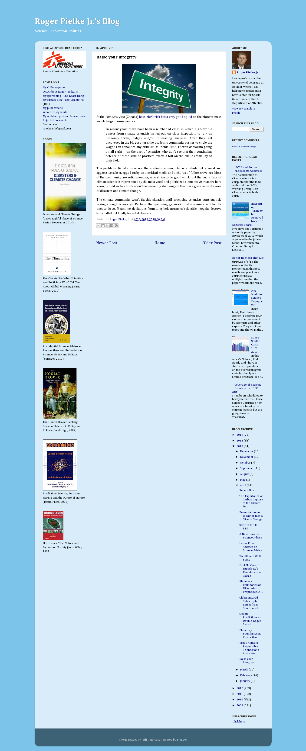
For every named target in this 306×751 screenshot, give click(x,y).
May (243, 479)
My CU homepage (54, 87)
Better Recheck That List (247, 257)
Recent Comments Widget (244, 146)
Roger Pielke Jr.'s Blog (77, 21)
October (245, 462)
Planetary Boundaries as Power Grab (250, 634)
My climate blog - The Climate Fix (63, 99)
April (243, 485)
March (244, 669)
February (246, 675)
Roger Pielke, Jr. (120, 219)
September (247, 468)
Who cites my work (55, 112)
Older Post (212, 243)
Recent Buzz (247, 490)
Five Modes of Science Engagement (257, 297)
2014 (240, 440)
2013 (240, 446)
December (247, 451)
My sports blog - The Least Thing (63, 95)
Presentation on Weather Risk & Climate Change (251, 516)
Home (160, 243)
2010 (240, 699)
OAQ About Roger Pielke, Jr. (60, 91)
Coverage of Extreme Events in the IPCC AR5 (246, 388)
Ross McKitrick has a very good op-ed (165, 117)
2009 (240, 705)
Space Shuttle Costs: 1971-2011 (255, 344)
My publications (53, 108)
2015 (240, 434)
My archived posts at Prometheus (64, 116)
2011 (240, 694)
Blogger (182, 739)
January (245, 681)
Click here (238, 721)
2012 (240, 688)
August (245, 474)
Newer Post (106, 243)
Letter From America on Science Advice (250, 547)
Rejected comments (55, 120)
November (247, 456)
